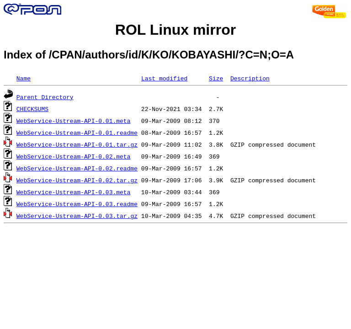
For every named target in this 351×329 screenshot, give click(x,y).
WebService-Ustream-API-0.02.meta (73, 156)
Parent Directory (45, 97)
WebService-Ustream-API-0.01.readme (77, 132)
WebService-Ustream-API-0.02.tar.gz (77, 180)
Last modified (164, 78)
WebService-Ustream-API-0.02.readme (77, 168)
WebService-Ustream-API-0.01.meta (73, 121)
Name (23, 78)
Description (250, 78)
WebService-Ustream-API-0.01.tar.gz (77, 144)
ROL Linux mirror (175, 29)
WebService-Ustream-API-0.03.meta (73, 192)
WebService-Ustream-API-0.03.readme (77, 204)
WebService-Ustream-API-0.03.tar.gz (77, 216)
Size (216, 78)
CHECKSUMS (32, 109)
